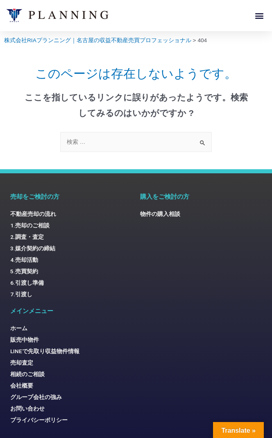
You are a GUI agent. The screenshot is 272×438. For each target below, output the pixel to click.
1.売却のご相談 (30, 225)
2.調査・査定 (27, 237)
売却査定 (21, 362)
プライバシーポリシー (39, 420)
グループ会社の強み (36, 397)
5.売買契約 (24, 271)
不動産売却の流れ (33, 214)
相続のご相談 (27, 374)
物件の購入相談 (160, 214)
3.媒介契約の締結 (32, 248)
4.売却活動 (24, 259)
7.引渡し (21, 294)
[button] (259, 15)
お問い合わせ (27, 408)
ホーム (18, 328)
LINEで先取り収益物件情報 (44, 351)
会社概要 (21, 385)
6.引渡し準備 (27, 282)
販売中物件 (24, 339)
